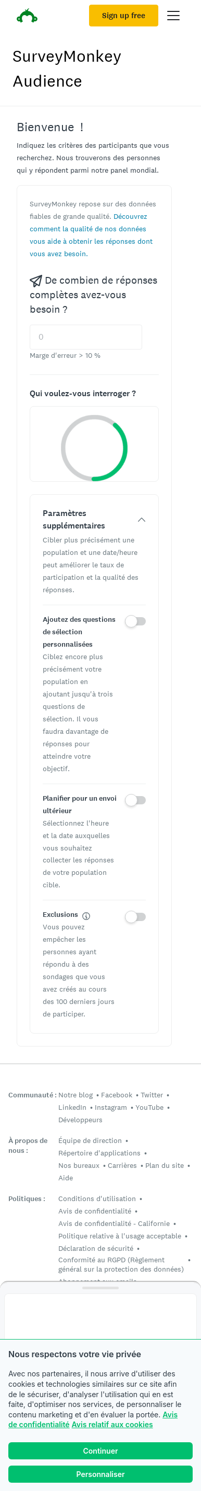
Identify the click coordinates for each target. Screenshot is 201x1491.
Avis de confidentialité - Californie (114, 1223)
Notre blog (75, 1094)
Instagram (111, 1107)
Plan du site (164, 1165)
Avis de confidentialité (94, 1211)
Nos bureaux (78, 1165)
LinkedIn (72, 1107)
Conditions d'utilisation (97, 1198)
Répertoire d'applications (99, 1153)
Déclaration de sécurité (95, 1248)
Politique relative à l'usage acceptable (119, 1236)
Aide (65, 1177)
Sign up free (123, 15)
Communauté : (32, 1095)
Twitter (152, 1094)
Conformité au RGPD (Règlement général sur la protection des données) (121, 1264)
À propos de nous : (27, 1145)
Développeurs (80, 1119)
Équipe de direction (90, 1140)
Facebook (116, 1094)
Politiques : (26, 1199)
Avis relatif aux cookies (112, 1424)
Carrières (122, 1165)
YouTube (149, 1107)
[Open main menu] (173, 15)
